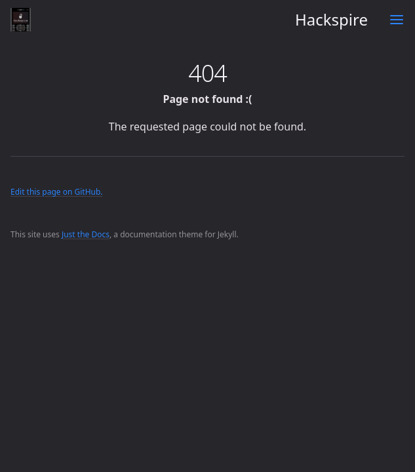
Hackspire (189, 19)
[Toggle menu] (396, 19)
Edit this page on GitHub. (56, 191)
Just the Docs (85, 234)
